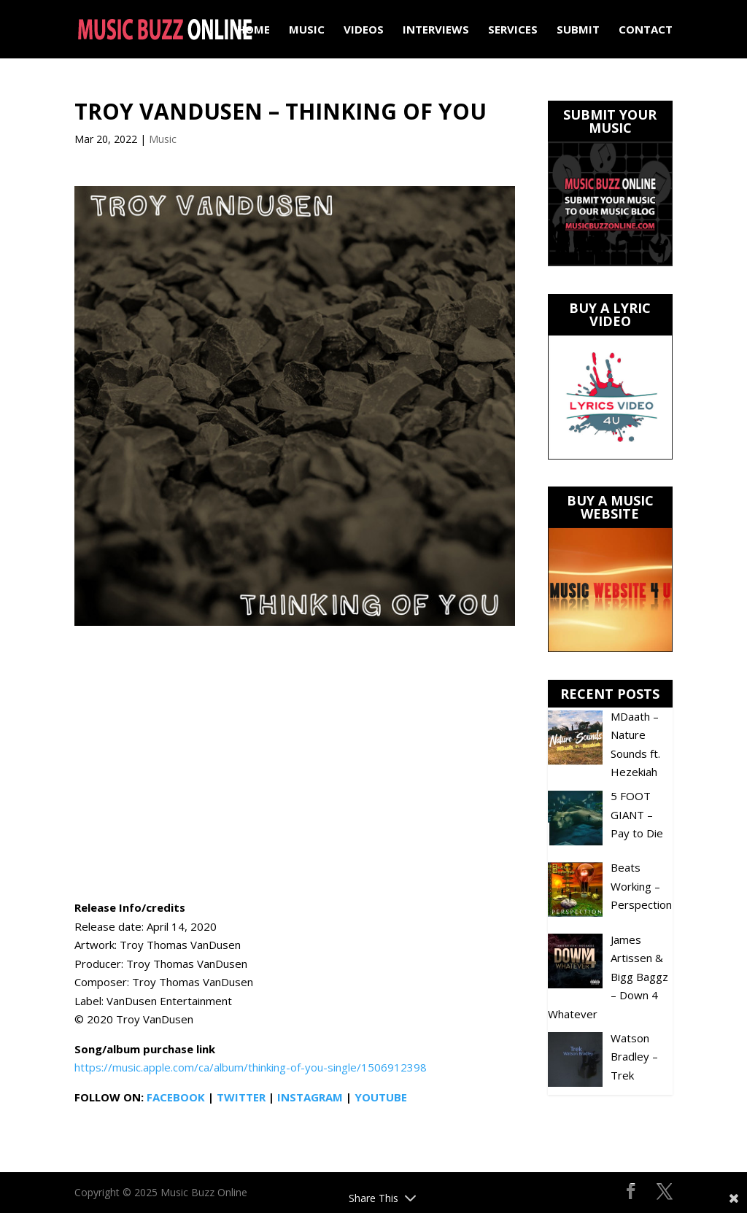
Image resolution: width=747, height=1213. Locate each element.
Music (307, 30)
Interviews (436, 30)
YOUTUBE (381, 1097)
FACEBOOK (176, 1097)
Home (253, 30)
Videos (364, 30)
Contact (646, 30)
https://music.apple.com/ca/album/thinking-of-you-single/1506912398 (250, 1067)
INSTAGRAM (310, 1097)
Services (513, 30)
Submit (578, 30)
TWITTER (241, 1097)
